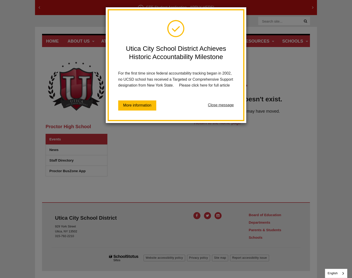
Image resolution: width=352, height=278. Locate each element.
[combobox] (336, 273)
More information (137, 105)
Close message (221, 105)
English (333, 273)
